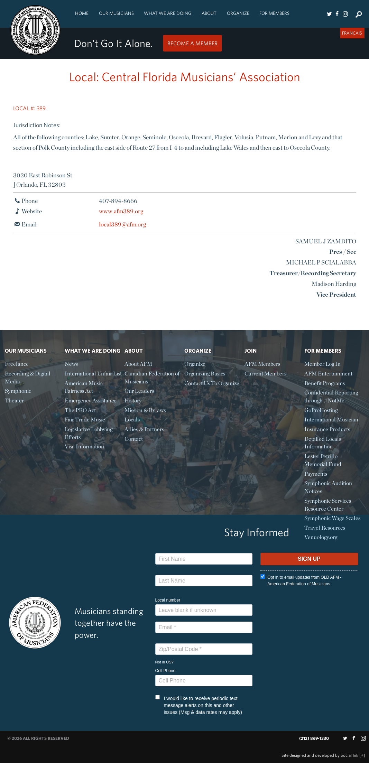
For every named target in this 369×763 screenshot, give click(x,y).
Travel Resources (324, 527)
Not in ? (164, 662)
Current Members (265, 373)
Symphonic (18, 391)
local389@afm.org (122, 224)
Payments (315, 474)
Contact (133, 439)
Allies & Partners (144, 429)
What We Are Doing (167, 13)
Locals (132, 419)
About (209, 13)
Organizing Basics (204, 373)
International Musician (331, 419)
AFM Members (262, 364)
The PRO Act (80, 410)
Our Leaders (139, 391)
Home (82, 13)
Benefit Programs (324, 383)
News (71, 364)
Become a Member (192, 43)
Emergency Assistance (91, 400)
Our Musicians (116, 13)
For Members (274, 13)
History (133, 400)
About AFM (138, 364)
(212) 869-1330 (314, 738)
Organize (238, 13)
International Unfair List (93, 373)
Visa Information (84, 446)
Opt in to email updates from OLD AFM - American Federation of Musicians (300, 580)
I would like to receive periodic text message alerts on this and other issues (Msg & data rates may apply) (198, 705)
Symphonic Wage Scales (332, 518)
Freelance (17, 364)
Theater (14, 400)
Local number (168, 600)
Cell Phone (165, 670)
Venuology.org (320, 537)
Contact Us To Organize (211, 383)
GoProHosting (321, 410)
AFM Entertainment (328, 373)
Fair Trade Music (85, 419)
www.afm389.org (121, 211)
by (320, 755)
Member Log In (322, 364)
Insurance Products (327, 429)
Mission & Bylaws (145, 410)
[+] (362, 755)
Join (251, 350)
